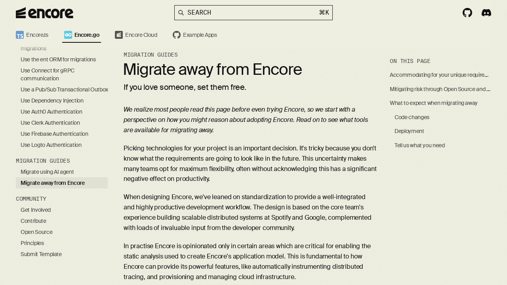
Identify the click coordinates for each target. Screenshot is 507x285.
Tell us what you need (420, 145)
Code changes (412, 117)
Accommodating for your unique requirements (445, 74)
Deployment (409, 131)
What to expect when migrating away (434, 102)
